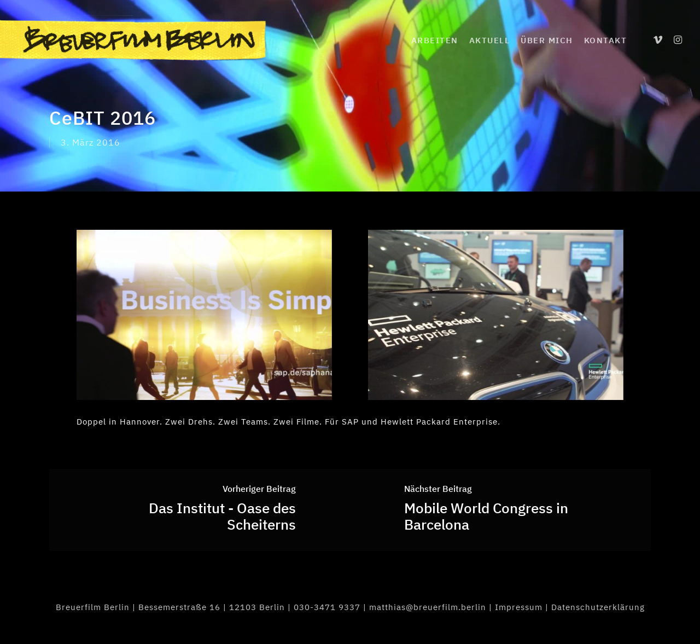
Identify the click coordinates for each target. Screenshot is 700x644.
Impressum (518, 607)
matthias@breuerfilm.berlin (427, 607)
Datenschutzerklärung (598, 607)
